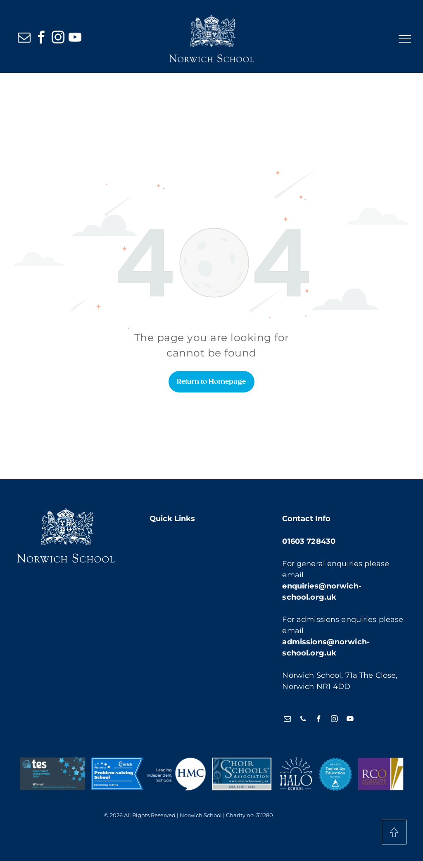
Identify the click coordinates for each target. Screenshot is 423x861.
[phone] (303, 720)
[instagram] (57, 38)
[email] (24, 38)
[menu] (405, 39)
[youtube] (74, 38)
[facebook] (40, 38)
